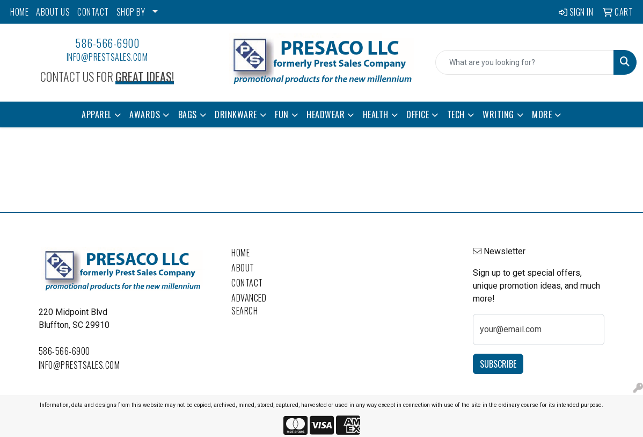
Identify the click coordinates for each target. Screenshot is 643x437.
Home (240, 252)
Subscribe (498, 363)
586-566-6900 (107, 43)
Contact (247, 282)
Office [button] (417, 114)
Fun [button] (282, 114)
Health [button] (376, 114)
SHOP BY (130, 11)
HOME (19, 11)
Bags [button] (187, 114)
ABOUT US (53, 11)
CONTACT (93, 11)
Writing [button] (498, 114)
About (242, 267)
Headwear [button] (325, 114)
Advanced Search (248, 304)
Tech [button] (456, 114)
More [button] (542, 114)
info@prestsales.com (107, 57)
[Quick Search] (524, 62)
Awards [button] (144, 114)
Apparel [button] (97, 114)
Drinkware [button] (236, 114)
